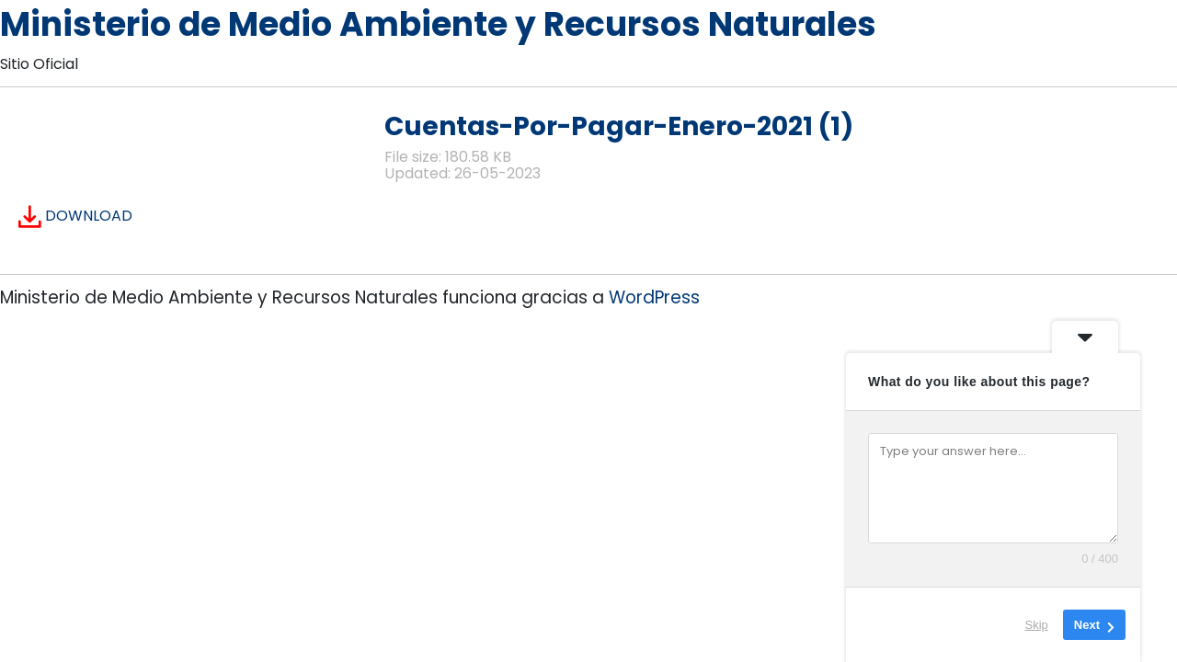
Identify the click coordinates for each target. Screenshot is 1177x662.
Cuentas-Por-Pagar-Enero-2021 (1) (618, 126)
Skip (1036, 625)
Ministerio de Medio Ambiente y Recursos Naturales (438, 24)
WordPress (654, 297)
